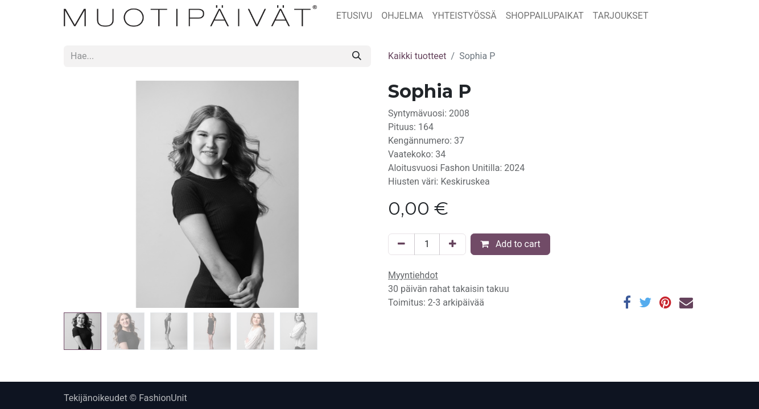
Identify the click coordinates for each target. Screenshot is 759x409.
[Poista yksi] (401, 244)
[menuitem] (354, 16)
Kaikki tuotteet (417, 56)
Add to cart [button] (510, 244)
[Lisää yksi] (452, 244)
